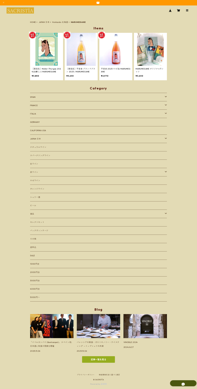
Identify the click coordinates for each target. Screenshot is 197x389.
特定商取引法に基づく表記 (109, 375)
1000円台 (34, 264)
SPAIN (33, 97)
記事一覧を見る (98, 359)
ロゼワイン (35, 180)
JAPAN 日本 (44, 22)
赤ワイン (34, 172)
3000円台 (35, 280)
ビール (33, 205)
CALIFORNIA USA (38, 130)
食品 (32, 214)
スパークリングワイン (40, 155)
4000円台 (35, 289)
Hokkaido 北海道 (60, 22)
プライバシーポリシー (86, 375)
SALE (32, 255)
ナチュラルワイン (38, 147)
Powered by (98, 384)
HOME (33, 22)
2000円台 (35, 272)
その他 (33, 239)
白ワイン (34, 164)
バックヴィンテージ (39, 230)
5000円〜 (35, 297)
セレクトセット (37, 222)
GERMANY (35, 122)
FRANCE (34, 105)
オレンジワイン (37, 189)
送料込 (33, 247)
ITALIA (33, 114)
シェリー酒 (35, 197)
